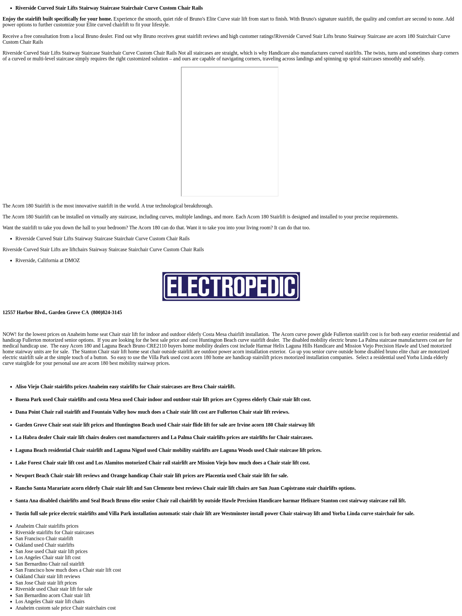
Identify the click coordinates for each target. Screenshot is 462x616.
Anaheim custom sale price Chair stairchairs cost (65, 608)
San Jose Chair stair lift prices (46, 582)
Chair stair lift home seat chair (129, 351)
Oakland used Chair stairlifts (44, 545)
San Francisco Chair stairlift (44, 538)
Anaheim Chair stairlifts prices (47, 526)
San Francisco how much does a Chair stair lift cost (68, 570)
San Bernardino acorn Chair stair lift (52, 595)
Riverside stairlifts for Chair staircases (54, 532)
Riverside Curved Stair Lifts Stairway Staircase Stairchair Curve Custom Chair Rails (109, 8)
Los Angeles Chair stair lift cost (48, 557)
